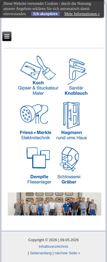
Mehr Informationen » (82, 14)
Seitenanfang (41, 253)
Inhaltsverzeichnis (53, 246)
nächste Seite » (67, 253)
